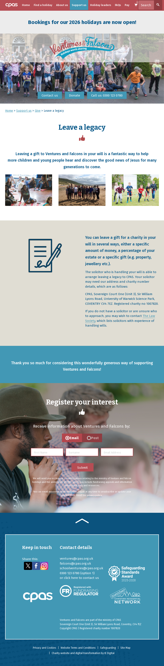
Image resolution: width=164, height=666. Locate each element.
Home (26, 5)
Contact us (50, 95)
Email (74, 438)
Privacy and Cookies (44, 647)
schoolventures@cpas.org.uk (81, 568)
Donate (74, 95)
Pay (127, 5)
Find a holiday (43, 5)
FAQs (118, 5)
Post (95, 438)
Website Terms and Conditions (78, 647)
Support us (79, 5)
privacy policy (94, 495)
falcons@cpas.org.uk (75, 563)
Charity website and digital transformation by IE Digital (83, 653)
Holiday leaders (100, 5)
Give (38, 111)
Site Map (125, 647)
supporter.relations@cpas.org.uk (67, 491)
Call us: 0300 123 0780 (107, 95)
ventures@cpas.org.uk (76, 558)
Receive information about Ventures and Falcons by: (81, 426)
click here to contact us (81, 578)
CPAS (118, 619)
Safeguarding (108, 647)
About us (62, 5)
